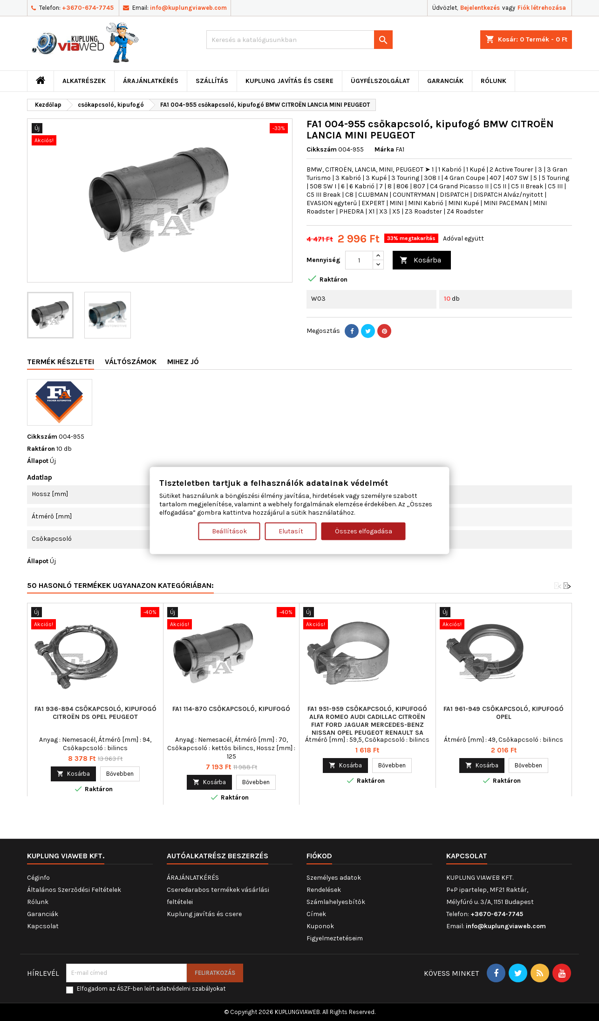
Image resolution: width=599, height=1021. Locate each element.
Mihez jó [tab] (183, 361)
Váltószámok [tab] (131, 361)
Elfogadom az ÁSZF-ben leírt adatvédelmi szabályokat (151, 988)
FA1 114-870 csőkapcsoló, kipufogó (231, 709)
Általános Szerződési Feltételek (74, 890)
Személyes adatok (333, 878)
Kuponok (320, 926)
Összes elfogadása (363, 531)
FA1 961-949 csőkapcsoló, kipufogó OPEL (503, 713)
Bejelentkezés (480, 7)
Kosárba (420, 260)
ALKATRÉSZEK (84, 81)
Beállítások (229, 531)
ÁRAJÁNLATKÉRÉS (150, 81)
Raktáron (41, 449)
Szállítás (212, 81)
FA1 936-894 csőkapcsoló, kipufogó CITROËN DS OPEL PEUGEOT (95, 713)
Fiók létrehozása (541, 7)
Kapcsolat (43, 926)
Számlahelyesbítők (335, 902)
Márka (384, 149)
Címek (316, 914)
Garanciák (445, 81)
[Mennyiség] (359, 260)
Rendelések (323, 890)
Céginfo (38, 878)
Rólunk (493, 81)
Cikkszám (321, 149)
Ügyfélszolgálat (380, 81)
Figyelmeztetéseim (334, 938)
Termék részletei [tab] (60, 361)
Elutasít (291, 531)
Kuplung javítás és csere (289, 81)
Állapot (37, 461)
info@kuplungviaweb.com (188, 7)
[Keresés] (299, 39)
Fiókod (319, 855)
